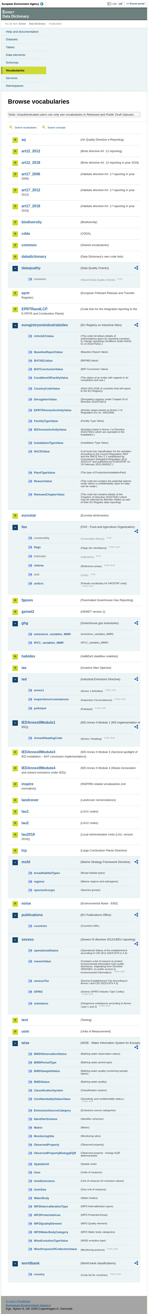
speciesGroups (44, 890)
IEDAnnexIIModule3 (38, 752)
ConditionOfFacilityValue (51, 377)
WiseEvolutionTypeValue (51, 1240)
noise (26, 903)
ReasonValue (43, 481)
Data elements (15, 55)
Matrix (38, 1127)
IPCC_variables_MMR (49, 642)
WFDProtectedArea (47, 1215)
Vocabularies (15, 70)
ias (23, 668)
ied (24, 679)
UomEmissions (44, 1181)
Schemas (12, 62)
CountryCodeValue (47, 388)
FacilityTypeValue (46, 421)
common (29, 245)
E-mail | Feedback (18, 1301)
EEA (24, 4)
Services (11, 78)
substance (41, 1003)
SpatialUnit (41, 1164)
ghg (24, 623)
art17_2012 (30, 190)
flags (37, 547)
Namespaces (15, 85)
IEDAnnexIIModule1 (38, 722)
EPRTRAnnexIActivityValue (53, 410)
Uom (37, 1172)
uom (25, 1031)
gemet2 (27, 612)
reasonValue (42, 961)
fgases (27, 600)
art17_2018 (30, 206)
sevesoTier (41, 981)
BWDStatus (42, 1082)
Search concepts (56, 127)
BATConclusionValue (48, 369)
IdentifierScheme (45, 1119)
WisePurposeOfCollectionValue (55, 1249)
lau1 (25, 811)
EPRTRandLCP (34, 309)
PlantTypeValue (44, 472)
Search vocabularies (26, 127)
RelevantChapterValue (49, 494)
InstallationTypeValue (48, 443)
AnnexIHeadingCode (48, 738)
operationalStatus (46, 950)
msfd (25, 862)
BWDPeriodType (45, 1062)
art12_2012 (30, 151)
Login (114, 3)
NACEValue (42, 451)
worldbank (30, 1263)
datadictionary (33, 256)
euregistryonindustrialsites (44, 325)
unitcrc (39, 583)
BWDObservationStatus (50, 1054)
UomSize (40, 1189)
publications (32, 915)
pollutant (40, 708)
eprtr (25, 293)
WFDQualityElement (48, 1223)
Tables (10, 47)
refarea (39, 565)
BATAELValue (43, 360)
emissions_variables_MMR (52, 634)
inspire (27, 784)
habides (28, 656)
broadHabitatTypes (47, 873)
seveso (27, 939)
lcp (24, 850)
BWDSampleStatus (47, 1071)
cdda (25, 233)
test (24, 1020)
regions (39, 881)
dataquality (31, 268)
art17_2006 (30, 174)
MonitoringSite (44, 1136)
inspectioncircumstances (51, 699)
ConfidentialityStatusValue (52, 1099)
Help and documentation (22, 31)
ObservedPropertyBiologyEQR (55, 1153)
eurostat (28, 515)
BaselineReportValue (48, 352)
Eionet (22, 24)
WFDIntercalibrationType (51, 1206)
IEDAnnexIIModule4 (38, 768)
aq (23, 139)
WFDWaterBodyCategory (51, 1232)
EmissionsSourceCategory (52, 1110)
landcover (30, 800)
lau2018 (28, 834)
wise (25, 1043)
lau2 (25, 823)
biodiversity (31, 222)
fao (24, 527)
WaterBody (41, 1198)
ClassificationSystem (48, 1090)
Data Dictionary (37, 24)
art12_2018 (30, 162)
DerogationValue (45, 399)
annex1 (39, 690)
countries (40, 926)
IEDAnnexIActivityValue (50, 429)
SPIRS (38, 991)
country (39, 1274)
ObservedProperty (46, 1144)
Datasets (12, 39)
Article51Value (44, 336)
